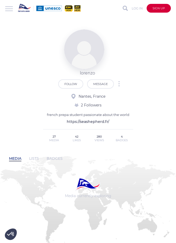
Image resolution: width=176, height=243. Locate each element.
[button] (11, 234)
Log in (137, 8)
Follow (70, 84)
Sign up (159, 8)
